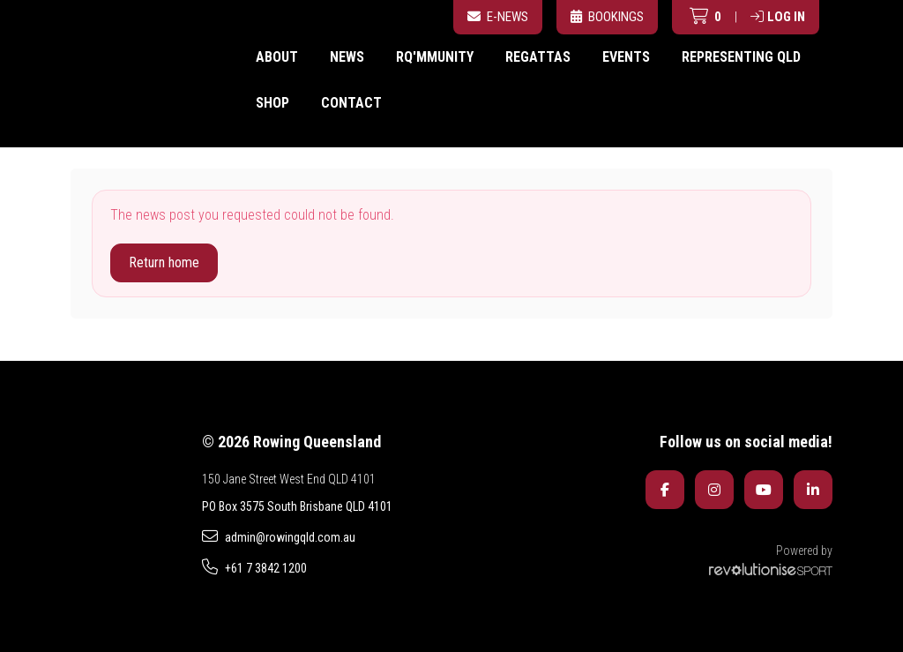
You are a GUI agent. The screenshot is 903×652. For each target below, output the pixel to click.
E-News (497, 17)
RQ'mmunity (435, 57)
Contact (351, 102)
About (277, 57)
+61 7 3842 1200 (254, 567)
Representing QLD (741, 57)
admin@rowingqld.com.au (278, 536)
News (347, 57)
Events (626, 57)
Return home (164, 262)
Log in (777, 17)
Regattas (538, 57)
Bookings (607, 17)
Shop (272, 102)
